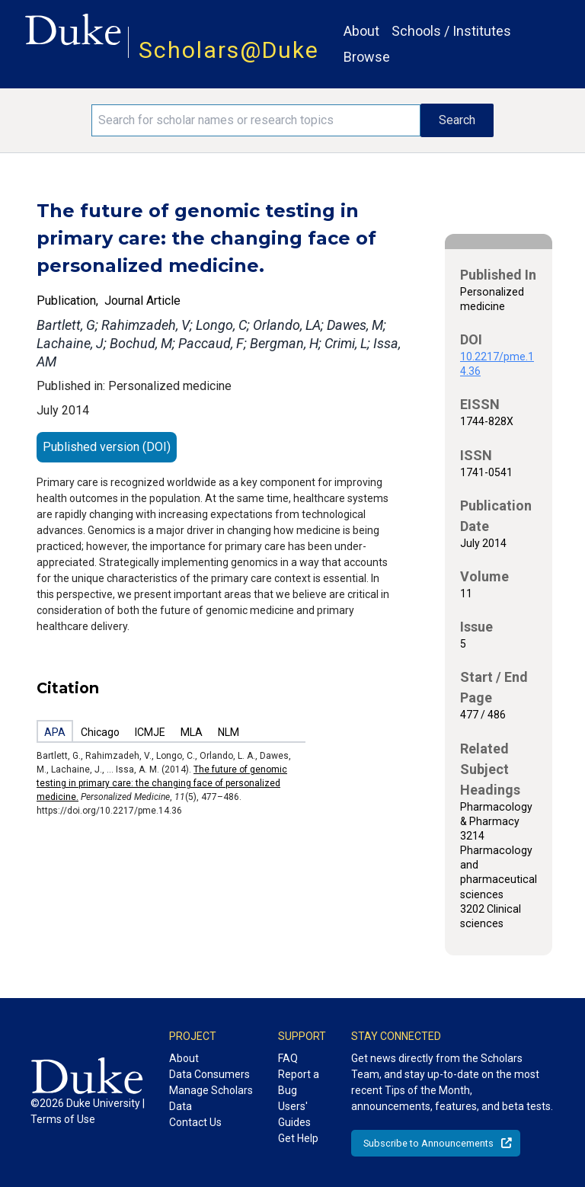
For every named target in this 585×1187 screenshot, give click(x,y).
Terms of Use (62, 1119)
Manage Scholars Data (211, 1098)
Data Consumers (209, 1074)
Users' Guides (294, 1114)
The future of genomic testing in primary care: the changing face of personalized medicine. (162, 783)
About (361, 31)
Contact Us (195, 1122)
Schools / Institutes (451, 31)
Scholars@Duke (229, 50)
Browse (367, 57)
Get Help (298, 1138)
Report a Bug (298, 1082)
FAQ (288, 1058)
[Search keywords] (255, 120)
